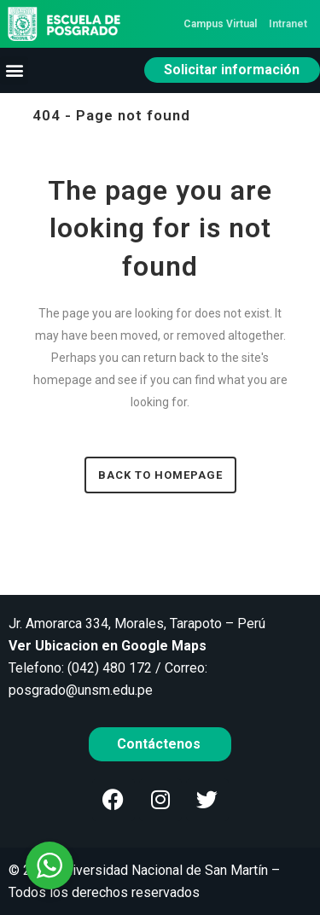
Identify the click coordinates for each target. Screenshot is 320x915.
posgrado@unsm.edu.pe (81, 690)
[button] (14, 70)
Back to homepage (160, 475)
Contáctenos (160, 744)
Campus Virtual (220, 24)
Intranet (288, 24)
